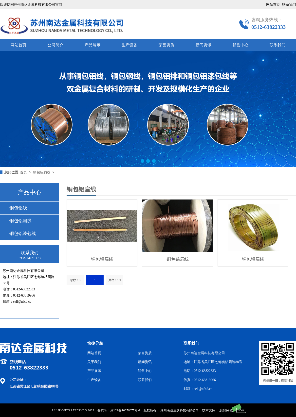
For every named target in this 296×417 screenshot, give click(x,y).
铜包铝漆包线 (22, 233)
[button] (142, 161)
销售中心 (240, 45)
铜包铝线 (18, 207)
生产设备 (129, 45)
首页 (24, 172)
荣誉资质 (166, 45)
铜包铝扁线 (42, 172)
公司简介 (55, 45)
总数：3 (75, 280)
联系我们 (289, 4)
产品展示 (92, 45)
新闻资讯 (203, 45)
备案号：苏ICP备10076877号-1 (118, 410)
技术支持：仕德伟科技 (218, 410)
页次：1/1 (114, 280)
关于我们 (94, 362)
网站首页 (273, 4)
